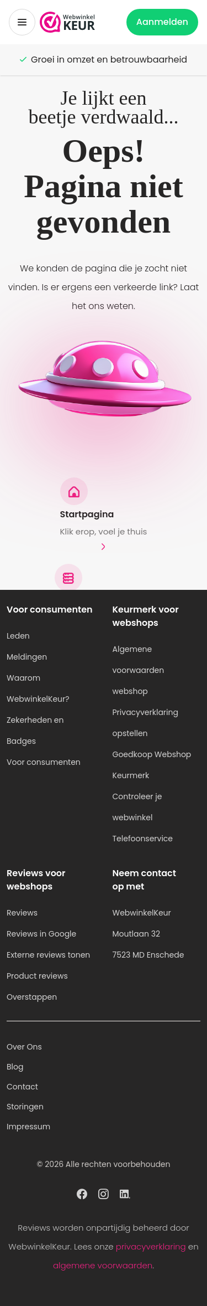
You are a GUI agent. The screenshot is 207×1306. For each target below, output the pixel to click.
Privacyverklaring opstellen (145, 723)
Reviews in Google (41, 933)
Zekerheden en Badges (35, 730)
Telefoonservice (143, 838)
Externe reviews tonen (48, 954)
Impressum (28, 1126)
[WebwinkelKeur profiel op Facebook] (82, 1193)
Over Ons (24, 1046)
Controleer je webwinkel (137, 807)
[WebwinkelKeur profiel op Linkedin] (125, 1193)
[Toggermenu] (22, 22)
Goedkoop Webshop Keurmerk (152, 765)
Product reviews (37, 975)
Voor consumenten (44, 762)
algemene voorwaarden (102, 1265)
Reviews (22, 912)
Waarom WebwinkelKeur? (38, 688)
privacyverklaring (151, 1246)
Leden (18, 635)
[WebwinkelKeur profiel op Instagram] (103, 1193)
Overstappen (32, 996)
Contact (22, 1086)
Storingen (25, 1106)
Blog (15, 1066)
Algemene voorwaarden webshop (138, 670)
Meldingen (27, 656)
